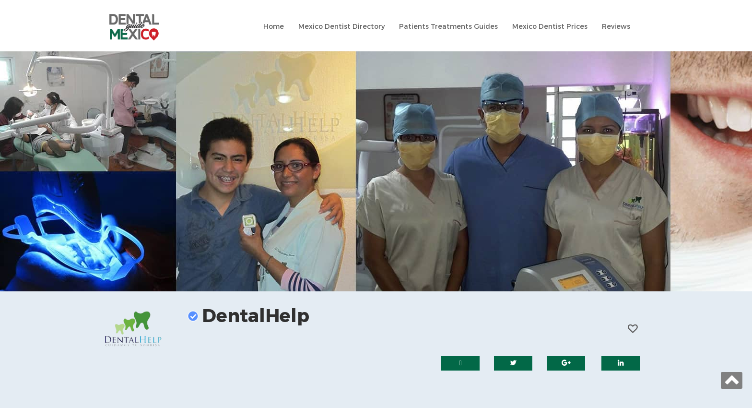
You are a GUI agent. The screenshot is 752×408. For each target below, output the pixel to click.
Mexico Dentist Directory (341, 26)
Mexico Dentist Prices (550, 26)
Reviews (616, 26)
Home (273, 26)
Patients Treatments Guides (448, 26)
